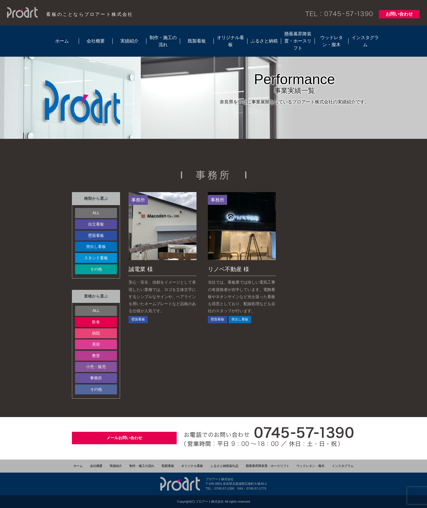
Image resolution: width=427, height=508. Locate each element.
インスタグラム (365, 41)
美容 (96, 344)
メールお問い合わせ (124, 437)
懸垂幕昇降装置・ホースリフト (297, 40)
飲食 (96, 322)
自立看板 (96, 224)
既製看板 (197, 41)
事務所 (96, 378)
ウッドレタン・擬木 (331, 41)
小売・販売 (96, 366)
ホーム (62, 41)
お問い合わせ (399, 14)
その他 (96, 269)
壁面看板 (96, 235)
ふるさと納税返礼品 (224, 465)
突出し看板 (96, 246)
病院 (96, 333)
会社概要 (96, 41)
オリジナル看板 (230, 41)
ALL (96, 213)
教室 (96, 355)
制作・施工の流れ (163, 41)
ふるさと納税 (264, 41)
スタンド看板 (96, 258)
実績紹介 (129, 41)
